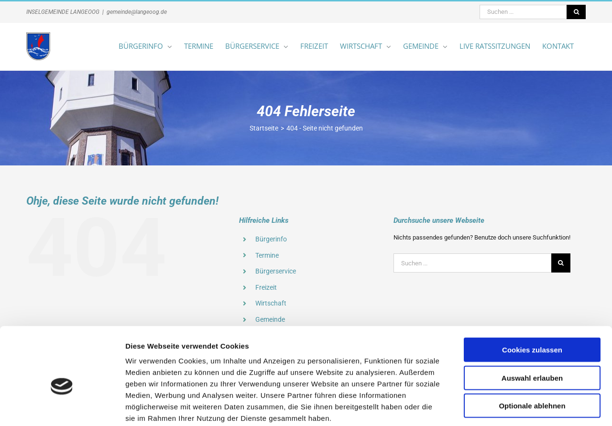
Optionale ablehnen (532, 356)
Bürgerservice (275, 271)
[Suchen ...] (523, 12)
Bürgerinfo (271, 239)
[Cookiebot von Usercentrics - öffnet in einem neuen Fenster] (62, 407)
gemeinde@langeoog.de (137, 12)
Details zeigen (508, 407)
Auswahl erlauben (532, 328)
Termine (267, 255)
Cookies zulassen (532, 300)
